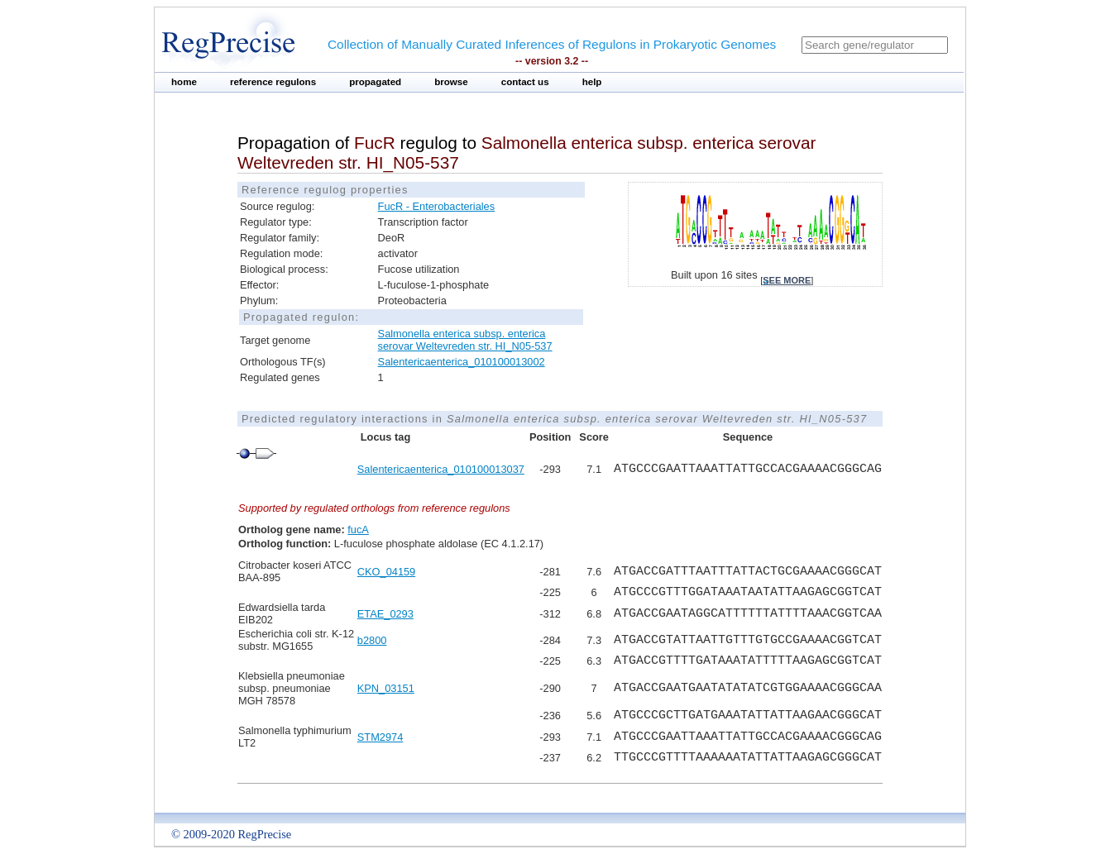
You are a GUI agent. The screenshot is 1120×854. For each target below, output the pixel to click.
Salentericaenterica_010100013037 (440, 469)
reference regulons (273, 82)
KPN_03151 (385, 688)
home (184, 82)
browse (451, 82)
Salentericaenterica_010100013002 (461, 361)
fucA (358, 529)
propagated (375, 82)
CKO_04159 (386, 571)
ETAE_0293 (385, 614)
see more (787, 280)
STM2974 (380, 737)
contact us (525, 82)
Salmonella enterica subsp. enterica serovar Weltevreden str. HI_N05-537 (465, 339)
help (592, 82)
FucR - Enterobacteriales (436, 206)
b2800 (372, 640)
